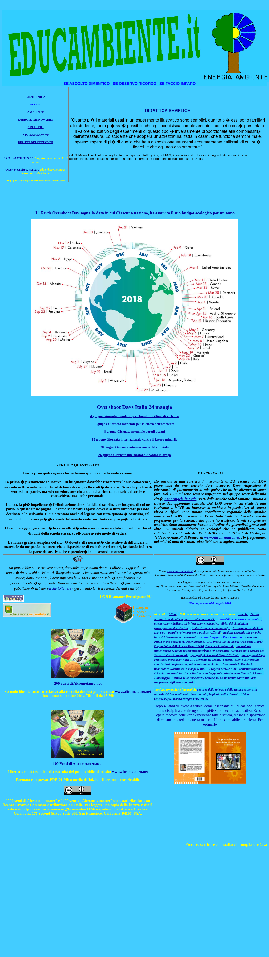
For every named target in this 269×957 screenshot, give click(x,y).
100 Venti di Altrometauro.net (78, 764)
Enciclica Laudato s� (219, 646)
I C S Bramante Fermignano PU (126, 597)
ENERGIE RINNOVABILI (35, 119)
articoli (243, 614)
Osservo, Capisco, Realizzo (22, 169)
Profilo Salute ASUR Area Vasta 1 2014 (179, 646)
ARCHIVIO (36, 127)
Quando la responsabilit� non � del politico (201, 650)
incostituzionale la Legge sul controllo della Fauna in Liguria (224, 673)
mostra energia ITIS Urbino (191, 699)
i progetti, (197, 655)
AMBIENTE (35, 112)
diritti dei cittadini (232, 623)
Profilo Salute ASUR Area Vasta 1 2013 (238, 641)
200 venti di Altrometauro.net (78, 683)
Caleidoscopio (163, 699)
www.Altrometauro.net (221, 537)
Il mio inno (251, 637)
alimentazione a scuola (192, 694)
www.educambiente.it (180, 571)
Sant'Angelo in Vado (180, 499)
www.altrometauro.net (133, 691)
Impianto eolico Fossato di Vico (229, 694)
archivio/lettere (59, 588)
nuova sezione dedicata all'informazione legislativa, (186, 623)
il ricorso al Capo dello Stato (221, 655)
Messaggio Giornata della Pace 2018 (179, 678)
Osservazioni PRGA (198, 641)
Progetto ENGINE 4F (223, 669)
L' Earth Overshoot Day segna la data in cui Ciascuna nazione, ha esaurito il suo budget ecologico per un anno (135, 213)
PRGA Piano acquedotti (169, 641)
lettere (172, 614)
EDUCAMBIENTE (19, 158)
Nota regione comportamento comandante (191, 664)
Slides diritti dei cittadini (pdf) (211, 628)
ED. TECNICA (35, 97)
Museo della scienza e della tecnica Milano (226, 689)
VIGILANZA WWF (35, 134)
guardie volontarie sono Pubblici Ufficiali (194, 632)
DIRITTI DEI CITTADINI (35, 142)
